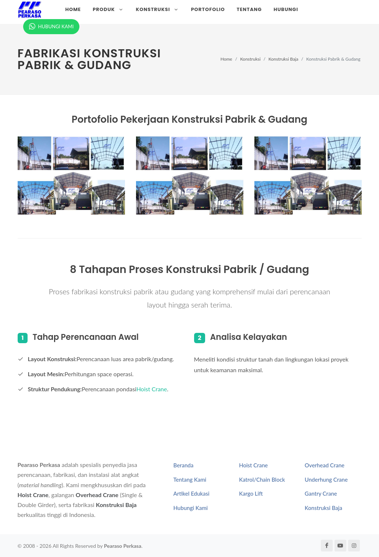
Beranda (184, 465)
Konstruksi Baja (283, 59)
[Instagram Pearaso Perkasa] (354, 545)
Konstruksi (250, 59)
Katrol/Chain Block (262, 479)
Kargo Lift (251, 493)
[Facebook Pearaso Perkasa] (327, 545)
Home (226, 59)
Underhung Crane (326, 479)
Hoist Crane (151, 388)
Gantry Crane (321, 493)
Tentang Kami (190, 479)
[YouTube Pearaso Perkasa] (340, 545)
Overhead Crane (97, 494)
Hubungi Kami (191, 507)
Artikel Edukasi (192, 493)
